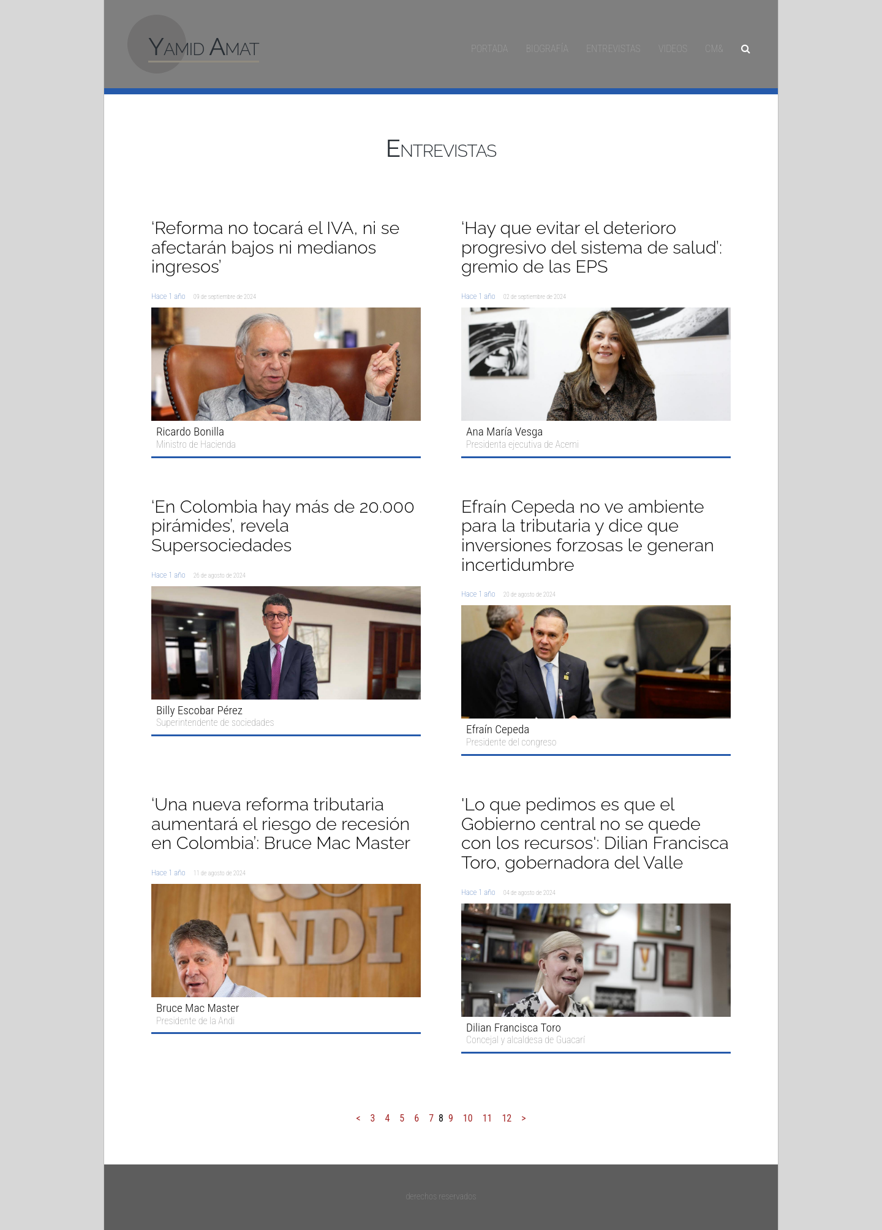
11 (487, 1118)
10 (468, 1118)
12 (506, 1118)
